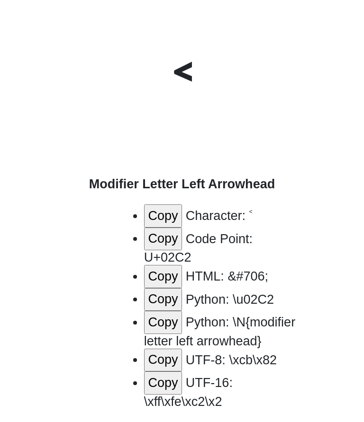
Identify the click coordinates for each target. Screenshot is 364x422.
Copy (163, 216)
